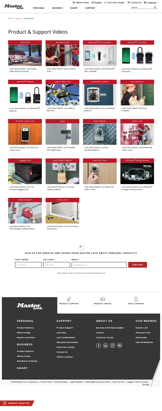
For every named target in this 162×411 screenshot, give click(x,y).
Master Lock (142, 328)
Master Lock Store (26, 337)
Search (134, 7)
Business (25, 344)
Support (18, 18)
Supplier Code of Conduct (137, 382)
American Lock (143, 333)
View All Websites (144, 342)
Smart (22, 368)
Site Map (145, 384)
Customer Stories (105, 337)
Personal (25, 320)
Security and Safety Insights (110, 328)
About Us (104, 320)
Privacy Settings (60, 382)
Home (10, 18)
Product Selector (25, 328)
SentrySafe (141, 337)
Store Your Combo (66, 347)
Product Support (65, 328)
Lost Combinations (66, 337)
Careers (100, 333)
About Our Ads (118, 382)
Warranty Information (67, 342)
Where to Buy (24, 333)
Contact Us (62, 352)
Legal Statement (76, 382)
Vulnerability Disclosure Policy (98, 382)
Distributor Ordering (27, 361)
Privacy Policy (46, 382)
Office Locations (65, 357)
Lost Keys (61, 333)
